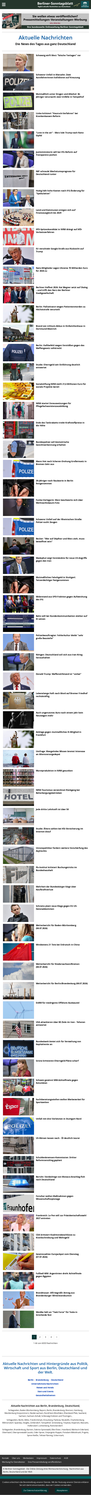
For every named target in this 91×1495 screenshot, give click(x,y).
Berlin (31, 1380)
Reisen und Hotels (45, 1387)
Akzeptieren (62, 1490)
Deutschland (57, 1380)
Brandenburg (42, 1380)
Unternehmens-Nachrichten (45, 1383)
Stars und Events (45, 1391)
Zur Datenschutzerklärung (35, 1490)
